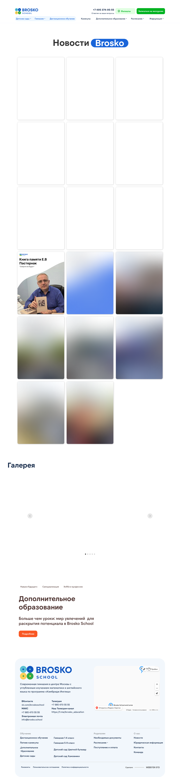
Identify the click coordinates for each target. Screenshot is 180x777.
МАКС (25, 708)
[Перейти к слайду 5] (94, 554)
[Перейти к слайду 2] (87, 554)
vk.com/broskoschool (33, 704)
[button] (151, 11)
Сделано (129, 767)
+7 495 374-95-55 (103, 9)
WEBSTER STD (153, 767)
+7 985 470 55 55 (61, 704)
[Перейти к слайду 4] (92, 554)
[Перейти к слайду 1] (85, 554)
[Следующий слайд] (150, 515)
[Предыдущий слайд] (30, 515)
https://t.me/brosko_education (68, 712)
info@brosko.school (32, 719)
